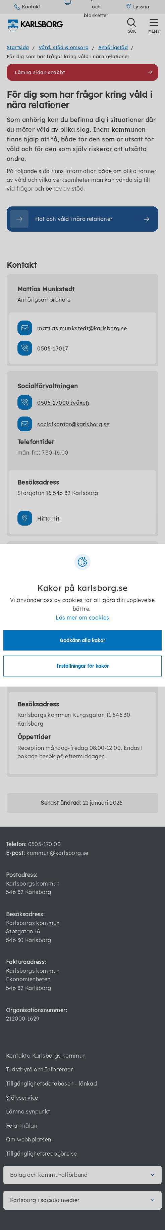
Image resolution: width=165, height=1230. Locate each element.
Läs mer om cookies (82, 617)
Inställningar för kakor (82, 666)
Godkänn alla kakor (82, 640)
